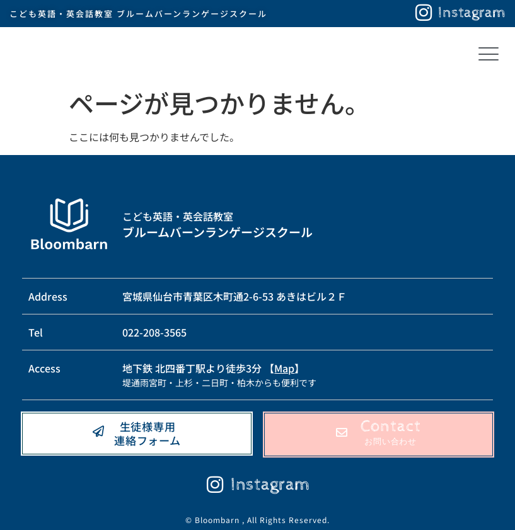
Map (284, 368)
